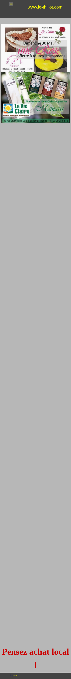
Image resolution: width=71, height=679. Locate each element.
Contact (14, 675)
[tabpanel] (35, 658)
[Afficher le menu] (11, 4)
